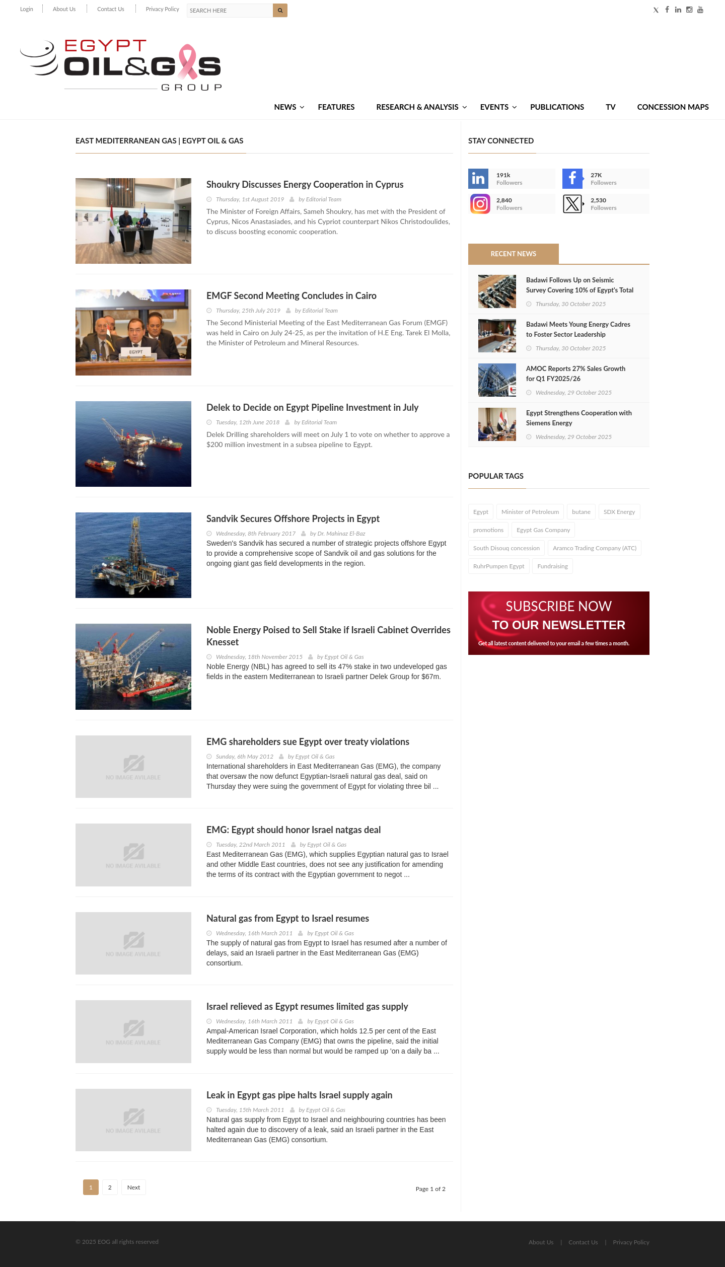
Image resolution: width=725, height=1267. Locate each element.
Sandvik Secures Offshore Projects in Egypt (293, 518)
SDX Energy (619, 511)
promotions (488, 530)
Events (498, 106)
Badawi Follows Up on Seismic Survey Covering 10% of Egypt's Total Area (579, 290)
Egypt (480, 511)
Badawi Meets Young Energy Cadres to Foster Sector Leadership (578, 329)
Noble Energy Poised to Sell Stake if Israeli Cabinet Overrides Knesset (328, 635)
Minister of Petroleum (530, 511)
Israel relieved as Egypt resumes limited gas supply (307, 1006)
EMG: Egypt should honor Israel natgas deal (293, 829)
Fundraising (552, 566)
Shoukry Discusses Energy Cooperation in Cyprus (305, 184)
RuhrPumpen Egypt (499, 566)
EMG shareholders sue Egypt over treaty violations (307, 741)
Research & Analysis (422, 106)
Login (26, 9)
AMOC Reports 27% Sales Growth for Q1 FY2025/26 (575, 373)
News (289, 106)
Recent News (513, 254)
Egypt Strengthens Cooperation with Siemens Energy (579, 418)
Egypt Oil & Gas (344, 656)
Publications (557, 106)
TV (610, 106)
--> (478, 204)
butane (581, 511)
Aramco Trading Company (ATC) (594, 548)
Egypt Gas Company (543, 530)
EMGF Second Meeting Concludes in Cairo (291, 295)
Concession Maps (673, 106)
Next (133, 1187)
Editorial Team (323, 199)
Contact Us (110, 9)
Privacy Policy (162, 9)
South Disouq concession (506, 548)
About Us (64, 9)
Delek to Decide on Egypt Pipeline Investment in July (312, 407)
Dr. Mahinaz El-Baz (342, 533)
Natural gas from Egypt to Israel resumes (287, 918)
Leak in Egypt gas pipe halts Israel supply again (299, 1094)
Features (336, 106)
